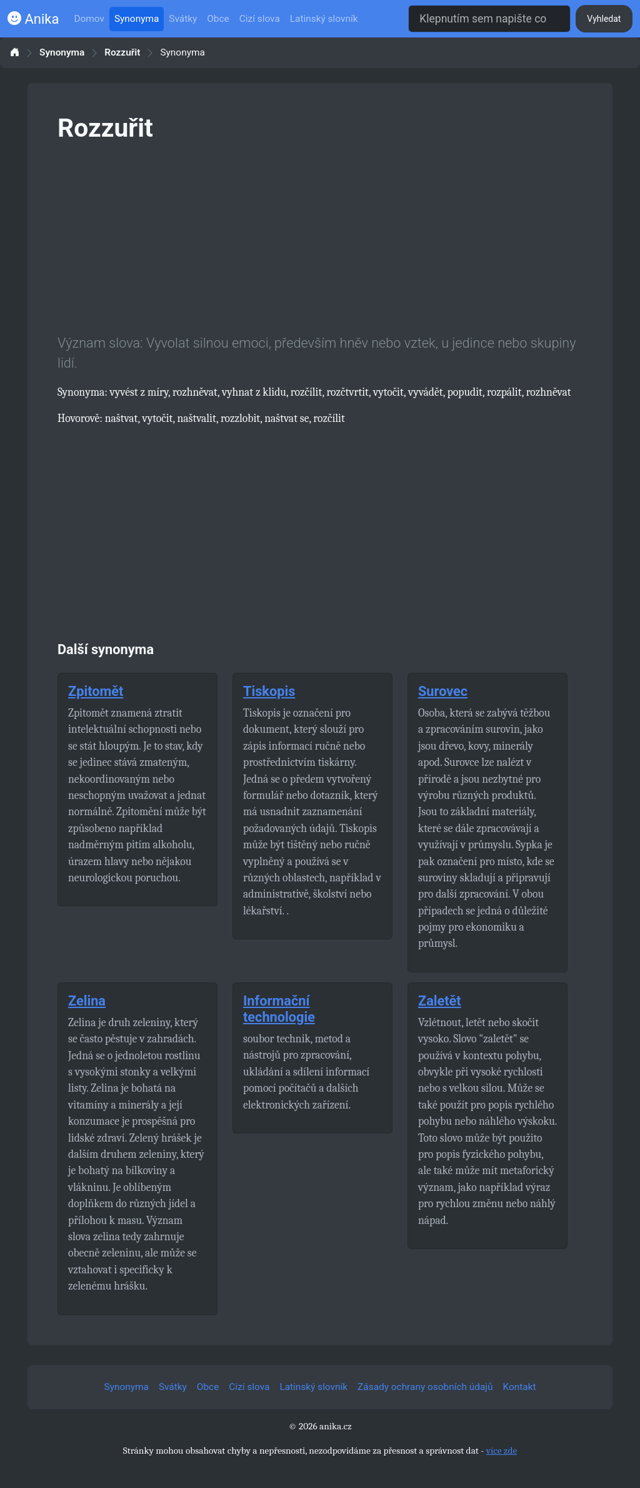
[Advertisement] (320, 236)
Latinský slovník (324, 18)
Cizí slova (259, 18)
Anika (33, 19)
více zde (502, 1450)
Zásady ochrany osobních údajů (425, 1387)
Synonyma (136, 18)
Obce (218, 18)
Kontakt (519, 1387)
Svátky (183, 18)
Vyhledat (604, 19)
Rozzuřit (122, 52)
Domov (89, 18)
